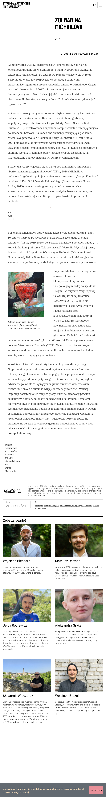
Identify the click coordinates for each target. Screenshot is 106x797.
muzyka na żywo (51, 570)
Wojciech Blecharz (16, 626)
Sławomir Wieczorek (18, 761)
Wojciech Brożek (67, 761)
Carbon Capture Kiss (78, 364)
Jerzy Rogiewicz (15, 690)
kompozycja (78, 570)
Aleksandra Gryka (68, 690)
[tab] (94, 5)
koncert (88, 570)
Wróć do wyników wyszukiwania (81, 54)
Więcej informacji (20, 792)
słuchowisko (65, 570)
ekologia (39, 570)
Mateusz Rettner (67, 626)
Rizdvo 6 (48, 379)
